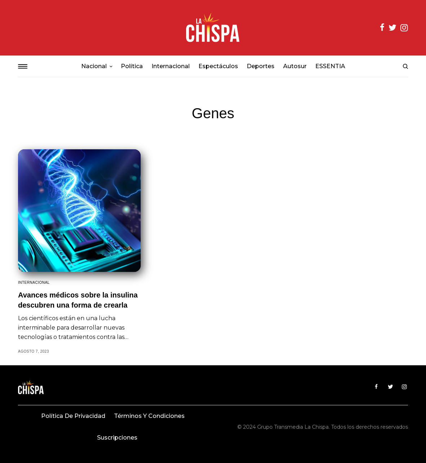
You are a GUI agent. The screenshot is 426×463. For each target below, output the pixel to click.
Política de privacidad (73, 416)
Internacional (34, 283)
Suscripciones (117, 437)
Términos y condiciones (149, 416)
